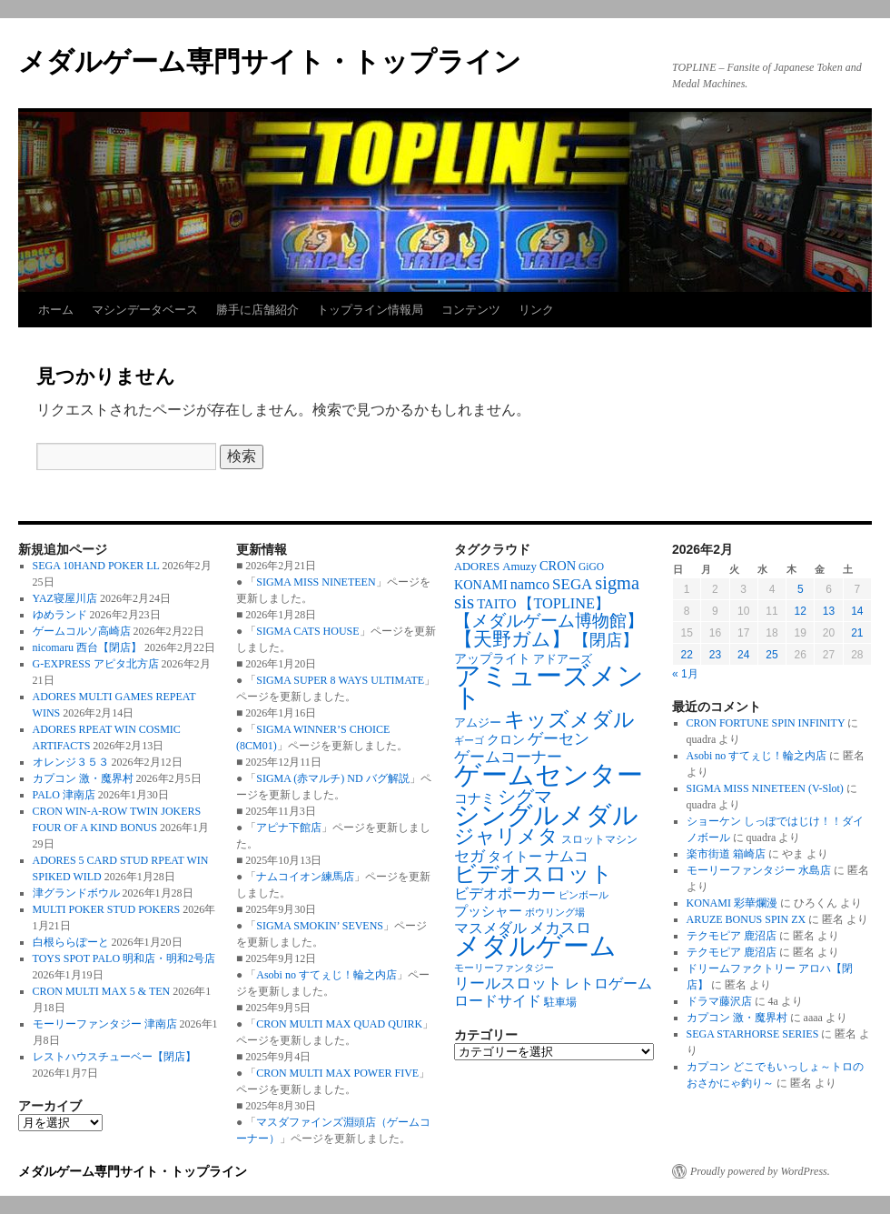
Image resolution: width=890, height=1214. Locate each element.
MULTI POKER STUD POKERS (107, 909)
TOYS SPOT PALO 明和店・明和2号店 (124, 958)
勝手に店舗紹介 (257, 309)
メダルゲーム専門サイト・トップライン (269, 61)
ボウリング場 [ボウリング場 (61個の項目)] (555, 912)
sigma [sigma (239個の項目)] (617, 583)
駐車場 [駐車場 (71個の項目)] (560, 1002)
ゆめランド (60, 614)
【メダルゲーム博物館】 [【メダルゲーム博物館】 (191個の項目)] (549, 620)
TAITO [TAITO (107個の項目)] (496, 604)
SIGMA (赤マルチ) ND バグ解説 (332, 778)
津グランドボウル (76, 893)
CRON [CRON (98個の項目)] (557, 565)
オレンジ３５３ (71, 762)
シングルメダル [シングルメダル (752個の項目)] (546, 815)
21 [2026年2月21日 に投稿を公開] (857, 633)
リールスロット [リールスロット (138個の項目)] (508, 983)
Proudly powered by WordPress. (760, 1171)
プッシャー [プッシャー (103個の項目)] (488, 911)
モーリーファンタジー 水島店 (759, 870)
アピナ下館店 (288, 827)
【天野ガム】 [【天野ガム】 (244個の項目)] (512, 639)
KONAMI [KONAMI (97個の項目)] (481, 584)
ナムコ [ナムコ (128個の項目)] (566, 856)
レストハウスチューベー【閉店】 (114, 1056)
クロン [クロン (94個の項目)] (506, 739)
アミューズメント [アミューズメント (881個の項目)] (549, 686)
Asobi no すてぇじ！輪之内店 (326, 974)
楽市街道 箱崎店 (726, 854)
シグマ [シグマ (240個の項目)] (525, 797)
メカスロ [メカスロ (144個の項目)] (560, 928)
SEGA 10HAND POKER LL (96, 565)
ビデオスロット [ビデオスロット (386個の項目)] (533, 874)
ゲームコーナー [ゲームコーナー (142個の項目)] (508, 757)
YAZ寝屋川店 (65, 598)
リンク (536, 309)
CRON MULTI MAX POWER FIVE (337, 1073)
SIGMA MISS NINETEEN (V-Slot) (765, 788)
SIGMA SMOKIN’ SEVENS (319, 925)
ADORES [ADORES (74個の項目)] (476, 566)
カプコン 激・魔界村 (83, 778)
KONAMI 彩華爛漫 (732, 903)
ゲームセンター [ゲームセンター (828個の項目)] (548, 774)
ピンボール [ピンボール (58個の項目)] (583, 894)
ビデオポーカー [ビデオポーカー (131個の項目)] (505, 893)
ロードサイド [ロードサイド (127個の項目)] (497, 1000)
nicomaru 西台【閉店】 (87, 647)
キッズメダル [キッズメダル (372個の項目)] (569, 719)
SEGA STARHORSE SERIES (753, 1034)
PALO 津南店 (64, 794)
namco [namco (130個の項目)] (529, 584)
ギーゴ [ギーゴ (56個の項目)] (469, 741)
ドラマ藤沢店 (719, 1001)
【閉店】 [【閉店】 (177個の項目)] (605, 640)
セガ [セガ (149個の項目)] (469, 856)
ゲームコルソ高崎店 (82, 631)
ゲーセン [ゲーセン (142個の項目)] (558, 738)
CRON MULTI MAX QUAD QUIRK (339, 1024)
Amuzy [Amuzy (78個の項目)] (519, 566)
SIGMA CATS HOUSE (307, 631)
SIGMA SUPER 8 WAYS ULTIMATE (340, 680)
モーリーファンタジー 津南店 (105, 1024)
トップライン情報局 (370, 309)
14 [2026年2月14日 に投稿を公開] (857, 611)
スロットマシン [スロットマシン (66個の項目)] (599, 840)
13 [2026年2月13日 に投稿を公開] (829, 611)
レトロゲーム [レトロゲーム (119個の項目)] (608, 983)
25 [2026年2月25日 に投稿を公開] (771, 654)
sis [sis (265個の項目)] (464, 602)
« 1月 (685, 673)
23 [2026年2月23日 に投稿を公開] (715, 654)
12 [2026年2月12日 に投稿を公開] (800, 611)
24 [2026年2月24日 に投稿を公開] (743, 654)
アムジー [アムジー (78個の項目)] (477, 723)
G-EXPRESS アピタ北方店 (96, 663)
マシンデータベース (145, 309)
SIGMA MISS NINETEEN (315, 582)
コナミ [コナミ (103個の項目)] (474, 798)
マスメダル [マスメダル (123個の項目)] (490, 928)
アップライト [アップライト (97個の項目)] (492, 658)
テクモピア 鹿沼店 (731, 935)
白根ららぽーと (71, 942)
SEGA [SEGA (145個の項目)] (572, 584)
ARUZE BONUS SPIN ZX (746, 919)
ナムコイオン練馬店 (305, 876)
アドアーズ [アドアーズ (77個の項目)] (562, 659)
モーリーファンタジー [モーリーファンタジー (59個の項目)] (504, 967)
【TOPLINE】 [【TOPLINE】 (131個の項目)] (564, 603)
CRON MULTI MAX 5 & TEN (102, 991)
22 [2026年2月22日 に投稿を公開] (686, 654)
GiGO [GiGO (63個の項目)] (591, 566)
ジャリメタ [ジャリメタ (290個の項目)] (506, 837)
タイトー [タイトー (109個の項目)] (515, 856)
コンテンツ (470, 309)
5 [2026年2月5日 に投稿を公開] (800, 589)
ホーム (56, 309)
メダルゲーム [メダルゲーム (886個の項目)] (535, 945)
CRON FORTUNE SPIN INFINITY (766, 723)
